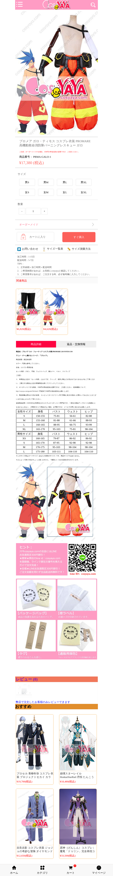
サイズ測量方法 (79, 248)
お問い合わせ (27, 248)
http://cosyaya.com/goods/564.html (27, 391)
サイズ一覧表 (52, 248)
